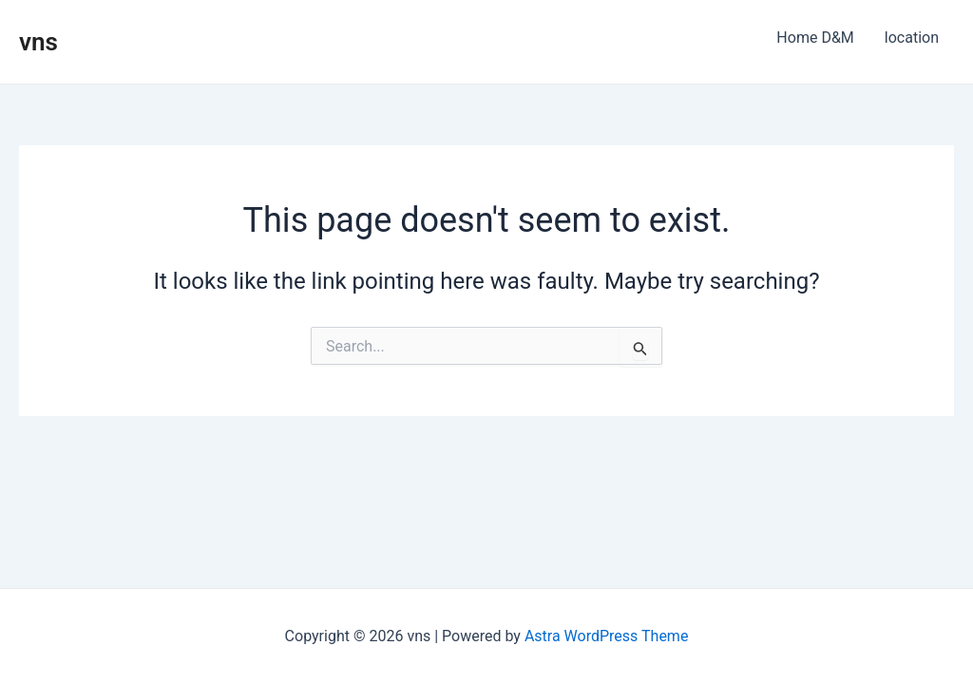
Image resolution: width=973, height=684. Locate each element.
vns (38, 42)
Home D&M (814, 37)
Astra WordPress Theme (606, 636)
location (912, 37)
